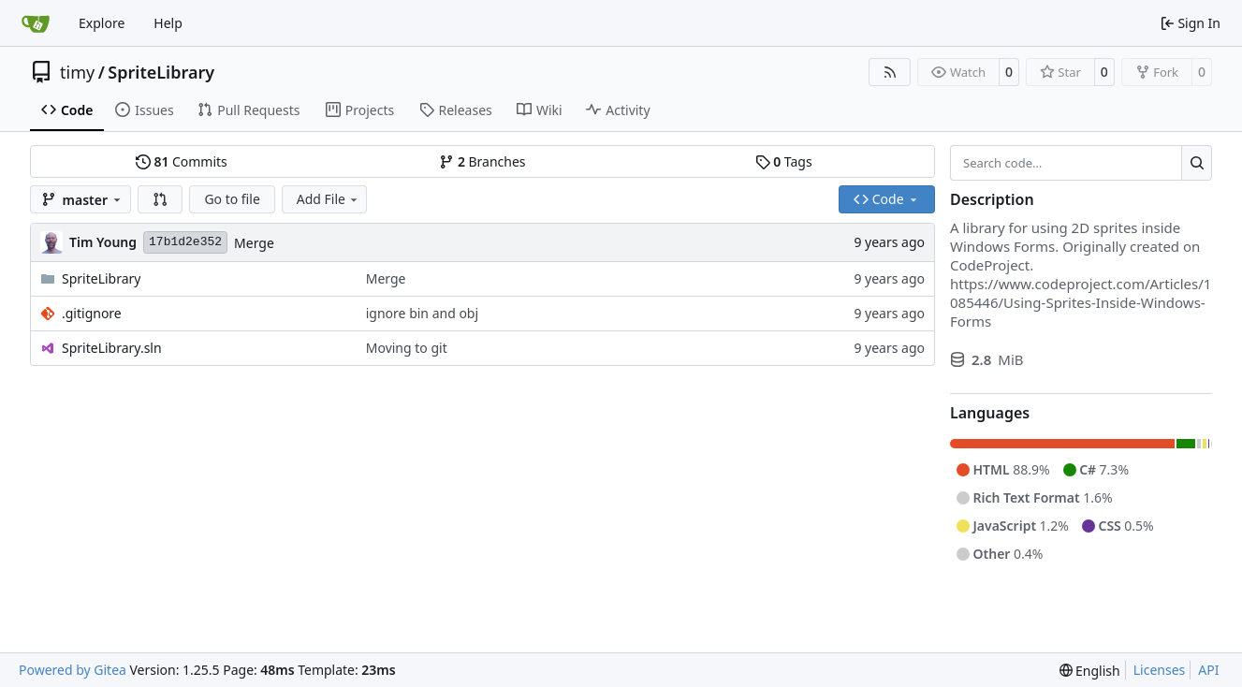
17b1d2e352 (185, 242)
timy (77, 72)
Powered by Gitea (72, 670)
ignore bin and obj (422, 313)
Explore (101, 23)
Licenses (1159, 670)
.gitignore (92, 313)
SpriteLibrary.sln (112, 348)
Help (168, 23)
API (1208, 670)
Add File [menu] (328, 199)
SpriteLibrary (161, 72)
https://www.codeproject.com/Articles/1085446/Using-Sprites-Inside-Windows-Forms (1080, 302)
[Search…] (1196, 163)
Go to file (231, 199)
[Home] (35, 23)
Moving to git (406, 348)
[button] (160, 199)
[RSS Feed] (890, 72)
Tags (783, 161)
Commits (181, 161)
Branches (482, 161)
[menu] (1089, 671)
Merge (254, 243)
